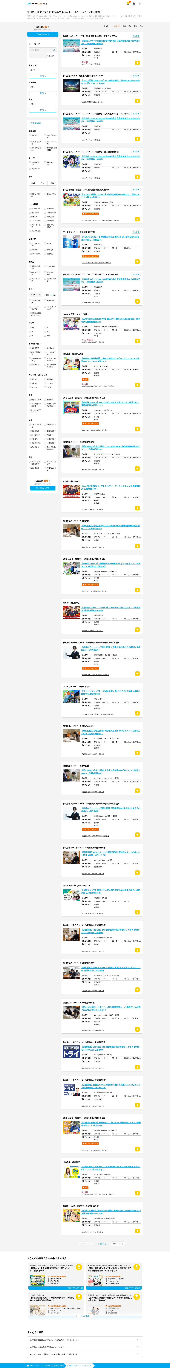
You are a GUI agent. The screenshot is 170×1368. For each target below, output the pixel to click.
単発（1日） (35, 135)
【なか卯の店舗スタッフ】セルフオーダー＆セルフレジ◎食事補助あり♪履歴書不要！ (110, 487)
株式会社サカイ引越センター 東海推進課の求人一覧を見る (100, 220)
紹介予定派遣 (35, 254)
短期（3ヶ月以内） (52, 143)
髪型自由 (50, 379)
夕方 (48, 332)
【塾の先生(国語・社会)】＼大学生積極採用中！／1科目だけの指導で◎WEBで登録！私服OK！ (111, 1008)
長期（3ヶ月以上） (36, 149)
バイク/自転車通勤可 (36, 405)
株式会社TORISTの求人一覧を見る (93, 102)
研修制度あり (51, 425)
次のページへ (118, 1244)
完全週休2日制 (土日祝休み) (36, 314)
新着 (124, 26)
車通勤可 (50, 400)
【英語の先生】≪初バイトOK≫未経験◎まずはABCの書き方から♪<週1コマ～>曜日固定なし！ (110, 1168)
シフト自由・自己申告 (35, 308)
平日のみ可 (50, 300)
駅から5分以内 (36, 400)
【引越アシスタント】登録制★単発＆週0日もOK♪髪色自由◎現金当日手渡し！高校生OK (110, 238)
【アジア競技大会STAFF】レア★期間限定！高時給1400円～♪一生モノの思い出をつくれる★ (110, 82)
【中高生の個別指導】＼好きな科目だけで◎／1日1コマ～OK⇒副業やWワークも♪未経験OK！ (110, 359)
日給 (42, 183)
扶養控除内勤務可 (35, 267)
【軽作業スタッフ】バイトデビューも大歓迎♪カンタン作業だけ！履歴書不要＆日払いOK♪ (110, 404)
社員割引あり (51, 439)
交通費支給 (35, 431)
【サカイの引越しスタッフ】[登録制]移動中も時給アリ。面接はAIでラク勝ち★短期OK (110, 196)
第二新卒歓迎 (35, 231)
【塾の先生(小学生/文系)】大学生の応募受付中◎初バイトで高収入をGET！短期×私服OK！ (110, 732)
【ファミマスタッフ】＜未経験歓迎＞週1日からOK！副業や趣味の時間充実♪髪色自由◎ (110, 692)
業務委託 (50, 254)
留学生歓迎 (50, 221)
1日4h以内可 (51, 266)
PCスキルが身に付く (36, 411)
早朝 (32, 327)
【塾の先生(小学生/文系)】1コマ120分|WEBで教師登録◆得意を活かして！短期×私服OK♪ (110, 448)
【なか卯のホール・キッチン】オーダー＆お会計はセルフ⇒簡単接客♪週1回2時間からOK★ (110, 609)
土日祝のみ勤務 (35, 302)
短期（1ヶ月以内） (36, 143)
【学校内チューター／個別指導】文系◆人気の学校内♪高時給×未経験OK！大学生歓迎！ (110, 648)
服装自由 (34, 383)
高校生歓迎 (50, 209)
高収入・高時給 (35, 195)
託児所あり (35, 447)
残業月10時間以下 (51, 280)
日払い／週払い (51, 195)
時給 (33, 183)
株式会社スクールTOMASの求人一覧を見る (95, 675)
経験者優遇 (35, 468)
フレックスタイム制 (51, 308)
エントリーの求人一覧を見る (91, 64)
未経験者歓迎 (35, 209)
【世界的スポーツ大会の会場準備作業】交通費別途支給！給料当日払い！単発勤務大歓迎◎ (110, 42)
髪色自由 (34, 379)
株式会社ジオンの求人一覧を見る (92, 1232)
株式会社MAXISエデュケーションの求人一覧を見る (98, 386)
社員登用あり (51, 443)
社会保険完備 (35, 443)
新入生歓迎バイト (35, 163)
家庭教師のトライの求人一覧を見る (93, 470)
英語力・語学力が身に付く (51, 405)
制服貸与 (34, 439)
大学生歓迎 (35, 213)
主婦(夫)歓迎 (51, 217)
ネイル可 (34, 387)
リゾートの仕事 (35, 280)
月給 (52, 183)
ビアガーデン (35, 169)
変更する (43, 76)
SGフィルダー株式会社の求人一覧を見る (94, 430)
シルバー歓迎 (35, 221)
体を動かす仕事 (35, 274)
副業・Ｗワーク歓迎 (51, 226)
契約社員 (34, 250)
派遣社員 (50, 250)
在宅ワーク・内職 (51, 274)
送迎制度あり (51, 431)
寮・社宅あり (35, 435)
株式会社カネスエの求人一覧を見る (93, 342)
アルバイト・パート (35, 245)
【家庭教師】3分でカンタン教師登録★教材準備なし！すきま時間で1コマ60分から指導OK (110, 931)
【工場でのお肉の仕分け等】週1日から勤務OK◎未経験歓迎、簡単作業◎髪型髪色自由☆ (110, 320)
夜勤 (48, 336)
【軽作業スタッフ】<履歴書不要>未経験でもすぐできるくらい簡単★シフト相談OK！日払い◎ (111, 565)
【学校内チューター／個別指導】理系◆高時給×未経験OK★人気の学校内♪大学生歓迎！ (110, 809)
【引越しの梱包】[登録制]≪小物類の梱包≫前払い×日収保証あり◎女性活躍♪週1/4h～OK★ (111, 1212)
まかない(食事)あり (36, 426)
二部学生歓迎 (51, 213)
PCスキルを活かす (51, 463)
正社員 (49, 243)
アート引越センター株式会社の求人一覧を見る (96, 263)
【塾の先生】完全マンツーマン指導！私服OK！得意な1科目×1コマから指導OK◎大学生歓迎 (111, 969)
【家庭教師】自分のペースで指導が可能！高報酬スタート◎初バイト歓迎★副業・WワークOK (110, 853)
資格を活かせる (51, 469)
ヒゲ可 (49, 387)
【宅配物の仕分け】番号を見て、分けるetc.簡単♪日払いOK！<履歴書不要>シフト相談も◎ (111, 1124)
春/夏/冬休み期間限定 (52, 149)
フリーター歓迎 (35, 226)
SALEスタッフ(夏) (52, 163)
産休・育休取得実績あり (51, 448)
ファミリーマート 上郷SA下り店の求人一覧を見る (97, 714)
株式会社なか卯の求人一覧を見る (92, 509)
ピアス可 (50, 383)
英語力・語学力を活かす (35, 463)
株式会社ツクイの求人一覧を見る (92, 913)
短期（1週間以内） (52, 136)
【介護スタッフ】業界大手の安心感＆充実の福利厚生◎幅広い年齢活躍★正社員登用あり (110, 891)
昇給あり (50, 435)
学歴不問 (34, 217)
